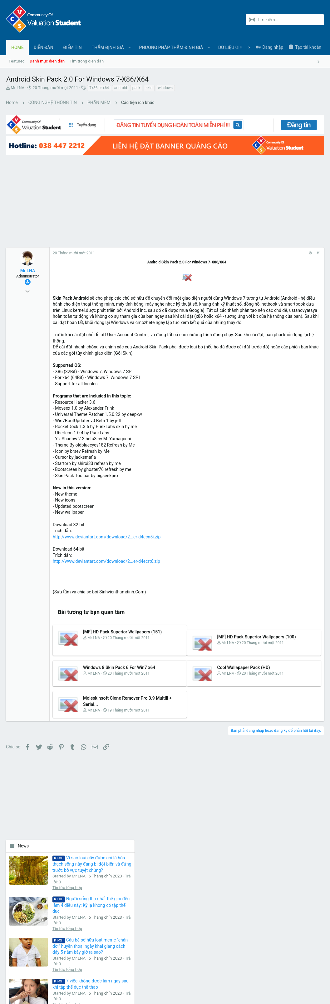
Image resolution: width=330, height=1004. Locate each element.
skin (149, 88)
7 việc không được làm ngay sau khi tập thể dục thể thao (298, 388)
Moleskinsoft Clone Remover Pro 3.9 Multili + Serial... (106, 729)
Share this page (277, 564)
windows (165, 88)
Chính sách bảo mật (270, 973)
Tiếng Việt (34, 973)
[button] (129, 47)
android (120, 88)
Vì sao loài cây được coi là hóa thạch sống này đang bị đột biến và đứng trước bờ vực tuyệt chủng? (298, 223)
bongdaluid (310, 530)
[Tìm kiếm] (285, 19)
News (247, 199)
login (226, 845)
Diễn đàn (122, 845)
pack (136, 88)
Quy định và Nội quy (230, 973)
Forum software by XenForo (56, 993)
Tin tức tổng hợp (291, 258)
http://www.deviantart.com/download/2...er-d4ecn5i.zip (107, 549)
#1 (218, 241)
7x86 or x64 (99, 88)
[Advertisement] (115, 188)
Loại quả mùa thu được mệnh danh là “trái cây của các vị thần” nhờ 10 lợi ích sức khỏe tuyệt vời (297, 441)
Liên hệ (120, 857)
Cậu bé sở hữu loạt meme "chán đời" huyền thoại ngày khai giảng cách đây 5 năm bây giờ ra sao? (298, 335)
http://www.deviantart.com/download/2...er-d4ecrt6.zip (106, 573)
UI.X (12, 973)
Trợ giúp (298, 973)
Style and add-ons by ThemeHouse (141, 993)
